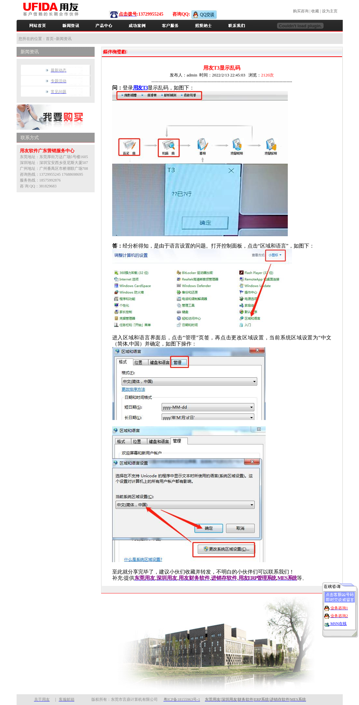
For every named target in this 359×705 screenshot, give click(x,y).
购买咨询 (301, 11)
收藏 (315, 11)
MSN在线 (338, 620)
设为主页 (330, 11)
